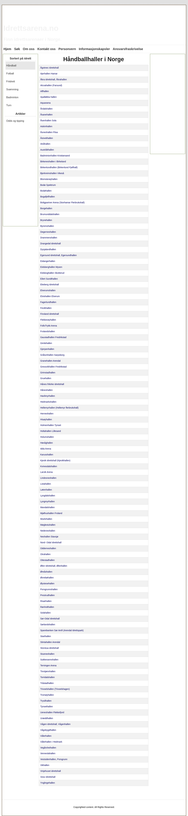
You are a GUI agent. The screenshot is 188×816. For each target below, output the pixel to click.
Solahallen (45, 612)
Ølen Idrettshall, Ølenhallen (53, 566)
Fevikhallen (46, 308)
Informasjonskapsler (94, 49)
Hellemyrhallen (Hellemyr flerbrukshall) (59, 407)
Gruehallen (45, 378)
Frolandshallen (47, 331)
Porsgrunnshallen (49, 589)
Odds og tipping (15, 121)
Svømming (12, 89)
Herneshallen (46, 413)
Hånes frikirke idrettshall (52, 384)
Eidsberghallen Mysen (51, 267)
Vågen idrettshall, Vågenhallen (55, 724)
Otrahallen (45, 554)
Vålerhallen (45, 736)
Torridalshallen (47, 677)
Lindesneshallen (48, 478)
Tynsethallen (46, 706)
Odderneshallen (48, 548)
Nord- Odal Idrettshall (50, 542)
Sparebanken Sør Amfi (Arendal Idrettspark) (62, 630)
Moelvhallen (46, 519)
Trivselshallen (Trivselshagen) (55, 689)
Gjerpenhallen (47, 349)
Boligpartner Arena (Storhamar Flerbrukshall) (62, 202)
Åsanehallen (46, 114)
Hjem (7, 49)
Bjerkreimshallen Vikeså (52, 173)
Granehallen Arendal (50, 361)
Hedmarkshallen (48, 402)
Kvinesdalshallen (48, 466)
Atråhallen (45, 144)
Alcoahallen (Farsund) (51, 85)
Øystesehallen (47, 583)
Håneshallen (46, 390)
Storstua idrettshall (49, 648)
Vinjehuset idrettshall (50, 771)
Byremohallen (47, 226)
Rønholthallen (47, 607)
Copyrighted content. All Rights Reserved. (94, 807)
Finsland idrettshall (49, 314)
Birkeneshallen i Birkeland (53, 161)
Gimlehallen (46, 343)
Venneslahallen (47, 753)
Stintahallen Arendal (50, 642)
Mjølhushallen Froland (51, 513)
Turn (8, 105)
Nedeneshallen (47, 530)
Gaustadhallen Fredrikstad (53, 337)
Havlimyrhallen (47, 396)
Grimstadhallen (47, 372)
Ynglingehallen (47, 783)
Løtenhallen (46, 489)
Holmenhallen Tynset (50, 425)
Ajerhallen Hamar (48, 73)
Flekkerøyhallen (48, 320)
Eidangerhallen (47, 261)
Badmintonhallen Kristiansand (55, 155)
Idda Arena (45, 448)
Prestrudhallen (47, 595)
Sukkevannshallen (49, 659)
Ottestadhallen (47, 560)
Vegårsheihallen (48, 747)
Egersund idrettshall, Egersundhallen (58, 255)
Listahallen (45, 484)
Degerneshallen (48, 232)
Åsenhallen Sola (48, 120)
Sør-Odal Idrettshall (49, 618)
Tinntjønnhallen (47, 671)
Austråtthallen (47, 149)
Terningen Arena (48, 665)
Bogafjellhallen (47, 196)
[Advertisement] (20, 176)
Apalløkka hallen (48, 97)
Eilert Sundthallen (49, 279)
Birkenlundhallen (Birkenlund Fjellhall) (58, 167)
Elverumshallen (48, 290)
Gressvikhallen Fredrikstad (53, 366)
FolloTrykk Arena (48, 325)
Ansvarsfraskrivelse (128, 49)
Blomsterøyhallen (48, 179)
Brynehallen (46, 220)
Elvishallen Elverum (50, 296)
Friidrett (10, 81)
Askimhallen (46, 126)
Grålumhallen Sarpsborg (52, 355)
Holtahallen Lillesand (50, 431)
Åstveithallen (46, 138)
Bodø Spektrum (48, 185)
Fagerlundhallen (48, 302)
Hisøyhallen (46, 419)
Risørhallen (46, 601)
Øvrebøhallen (47, 577)
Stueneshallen (47, 654)
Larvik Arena (46, 472)
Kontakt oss (46, 49)
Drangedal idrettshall (50, 243)
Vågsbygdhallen (48, 730)
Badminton (12, 97)
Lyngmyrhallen (47, 501)
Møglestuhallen (47, 525)
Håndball (11, 65)
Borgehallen (46, 208)
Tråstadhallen (47, 683)
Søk (17, 49)
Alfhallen (44, 91)
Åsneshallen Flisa (49, 132)
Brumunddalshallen (49, 214)
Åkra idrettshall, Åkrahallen (53, 79)
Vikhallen (44, 765)
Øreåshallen (46, 571)
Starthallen (45, 636)
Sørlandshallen (47, 624)
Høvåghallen (46, 443)
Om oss (29, 49)
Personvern (67, 49)
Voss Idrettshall (47, 777)
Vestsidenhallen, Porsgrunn (53, 759)
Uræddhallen (46, 718)
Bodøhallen (46, 190)
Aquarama (45, 103)
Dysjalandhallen (48, 249)
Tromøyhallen (47, 695)
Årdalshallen (46, 108)
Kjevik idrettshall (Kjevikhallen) (55, 460)
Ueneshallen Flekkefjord (52, 712)
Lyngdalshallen (47, 495)
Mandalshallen (47, 507)
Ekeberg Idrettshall (49, 284)
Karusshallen (46, 454)
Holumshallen (47, 437)
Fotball (10, 73)
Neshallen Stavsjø (49, 536)
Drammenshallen (48, 237)
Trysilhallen (45, 700)
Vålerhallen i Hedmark (51, 742)
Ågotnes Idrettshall (49, 67)
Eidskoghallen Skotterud (52, 273)
